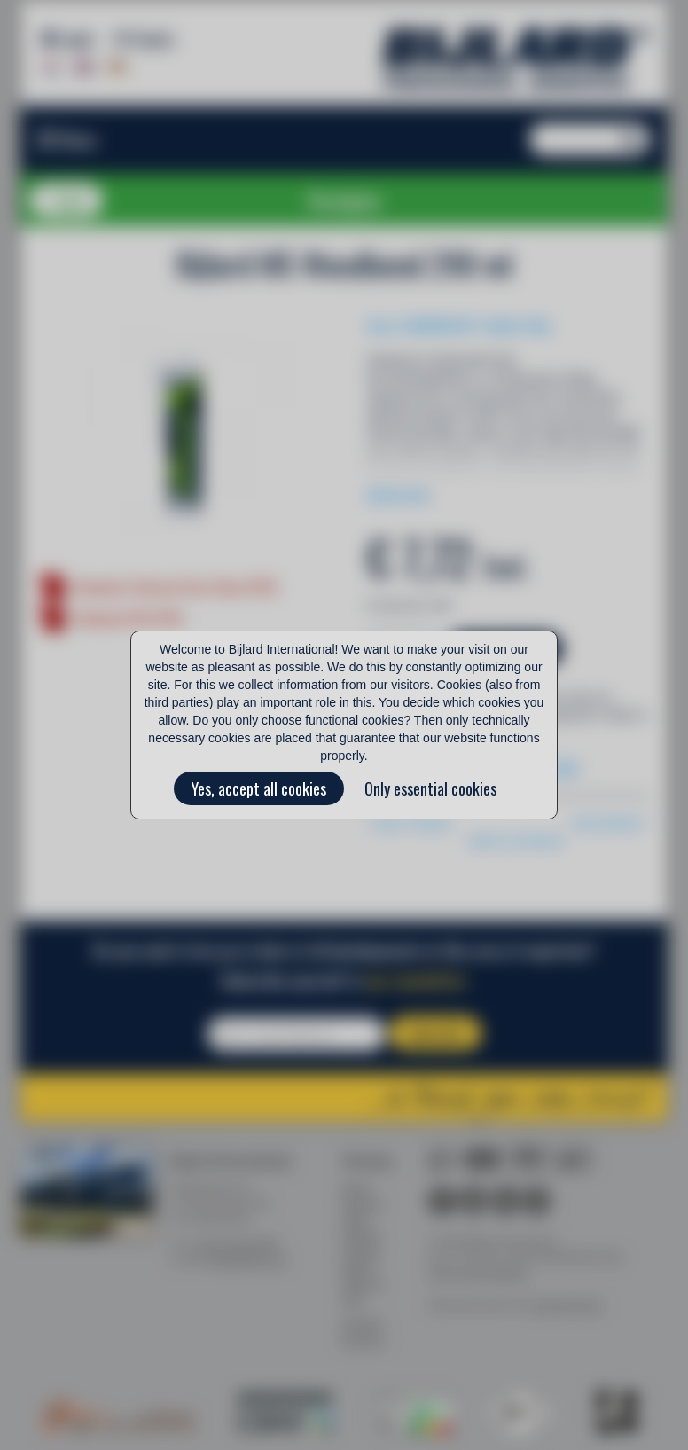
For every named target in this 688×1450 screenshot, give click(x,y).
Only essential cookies (430, 788)
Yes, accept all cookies (259, 788)
